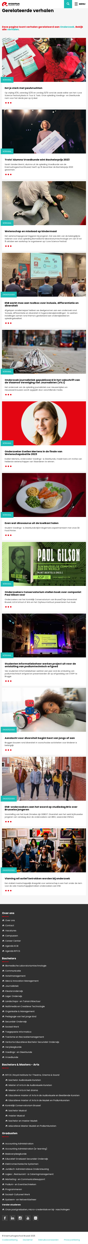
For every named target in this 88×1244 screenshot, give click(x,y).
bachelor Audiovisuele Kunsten (24, 1080)
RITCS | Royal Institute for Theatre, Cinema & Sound (32, 1075)
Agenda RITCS (12, 951)
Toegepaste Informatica (18, 1031)
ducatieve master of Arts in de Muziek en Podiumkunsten (40, 1100)
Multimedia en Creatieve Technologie (25, 1006)
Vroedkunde (11, 1057)
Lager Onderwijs (13, 996)
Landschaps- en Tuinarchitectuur (23, 1001)
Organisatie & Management (20, 1011)
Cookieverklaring (10, 1239)
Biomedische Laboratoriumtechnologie (25, 965)
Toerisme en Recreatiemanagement (24, 1036)
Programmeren (13, 1189)
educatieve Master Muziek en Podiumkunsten (32, 1125)
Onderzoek (67, 26)
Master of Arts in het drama (23, 1090)
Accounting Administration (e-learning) (26, 1148)
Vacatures (10, 930)
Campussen (11, 935)
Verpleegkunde (13, 1047)
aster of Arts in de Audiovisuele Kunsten (31, 1085)
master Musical (16, 1115)
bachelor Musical (17, 1110)
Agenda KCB (11, 945)
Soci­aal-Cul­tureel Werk (17, 1194)
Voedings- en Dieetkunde (18, 1052)
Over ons (10, 920)
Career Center (13, 940)
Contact (9, 925)
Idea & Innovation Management (22, 980)
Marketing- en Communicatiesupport (25, 1179)
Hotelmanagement (15, 975)
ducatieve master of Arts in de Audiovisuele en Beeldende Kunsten (45, 1095)
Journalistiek (12, 986)
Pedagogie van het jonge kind (20, 1016)
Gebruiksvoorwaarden (48, 1239)
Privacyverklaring (72, 1239)
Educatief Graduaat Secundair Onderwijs (26, 1158)
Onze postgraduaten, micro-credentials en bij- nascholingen (37, 1209)
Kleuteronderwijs (14, 991)
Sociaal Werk (12, 1026)
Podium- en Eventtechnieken (20, 1184)
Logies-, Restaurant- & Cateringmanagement (29, 1174)
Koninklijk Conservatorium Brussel (23, 1105)
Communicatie (13, 970)
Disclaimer (28, 1239)
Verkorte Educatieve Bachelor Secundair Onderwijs (32, 1042)
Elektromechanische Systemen (21, 1164)
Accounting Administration (19, 1143)
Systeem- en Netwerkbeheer (20, 1199)
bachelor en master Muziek (22, 1120)
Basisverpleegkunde (16, 1153)
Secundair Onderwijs (16, 1021)
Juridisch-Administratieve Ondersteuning (27, 1169)
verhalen (13, 29)
